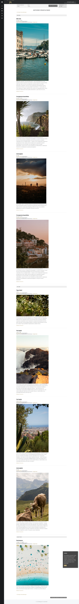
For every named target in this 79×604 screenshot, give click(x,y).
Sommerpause (19, 540)
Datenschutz (66, 563)
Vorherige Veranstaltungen (21, 12)
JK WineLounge (19, 21)
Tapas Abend (19, 290)
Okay (65, 565)
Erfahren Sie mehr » (20, 91)
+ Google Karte (34, 22)
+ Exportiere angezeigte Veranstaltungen (58, 597)
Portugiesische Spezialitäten (22, 96)
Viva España (19, 330)
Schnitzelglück (19, 154)
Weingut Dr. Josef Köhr (42, 601)
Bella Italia (18, 18)
